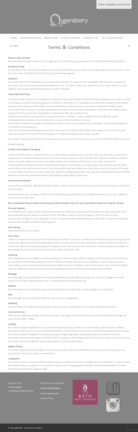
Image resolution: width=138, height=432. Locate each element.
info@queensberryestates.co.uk (24, 390)
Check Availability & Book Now (114, 4)
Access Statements (49, 393)
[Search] (128, 46)
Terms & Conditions (50, 388)
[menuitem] (13, 38)
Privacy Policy (46, 398)
